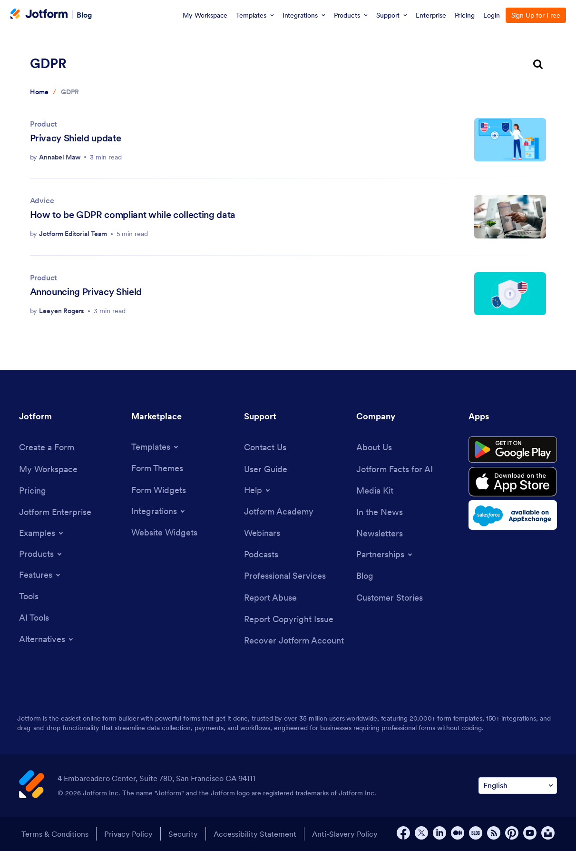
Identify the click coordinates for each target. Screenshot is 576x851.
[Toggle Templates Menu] (155, 446)
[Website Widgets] (164, 532)
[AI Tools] (34, 617)
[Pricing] (32, 490)
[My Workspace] (48, 469)
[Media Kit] (374, 490)
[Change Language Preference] (517, 785)
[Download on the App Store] (513, 481)
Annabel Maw (59, 157)
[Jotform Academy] (278, 511)
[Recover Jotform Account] (294, 640)
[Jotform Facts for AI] (394, 469)
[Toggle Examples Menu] (42, 533)
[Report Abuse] (270, 597)
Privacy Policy (128, 834)
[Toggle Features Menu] (40, 574)
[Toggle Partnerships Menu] (385, 554)
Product (44, 124)
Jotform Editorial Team (73, 233)
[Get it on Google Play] (513, 449)
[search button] (538, 65)
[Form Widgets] (158, 490)
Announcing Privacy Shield (86, 292)
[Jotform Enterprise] (55, 512)
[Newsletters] (379, 533)
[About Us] (374, 447)
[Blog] (364, 575)
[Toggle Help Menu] (258, 490)
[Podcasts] (261, 554)
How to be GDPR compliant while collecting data (132, 214)
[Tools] (29, 596)
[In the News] (379, 512)
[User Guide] (265, 469)
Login (491, 15)
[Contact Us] (265, 447)
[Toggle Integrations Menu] (158, 511)
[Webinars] (262, 533)
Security (183, 834)
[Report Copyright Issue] (288, 619)
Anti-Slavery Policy (345, 834)
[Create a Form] (46, 447)
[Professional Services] (285, 575)
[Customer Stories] (389, 597)
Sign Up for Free (535, 15)
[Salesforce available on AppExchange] (513, 515)
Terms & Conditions (54, 834)
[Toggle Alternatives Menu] (47, 639)
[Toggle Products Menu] (41, 554)
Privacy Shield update (75, 138)
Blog (84, 14)
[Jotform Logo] (39, 15)
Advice (42, 200)
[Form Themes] (157, 468)
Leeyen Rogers (61, 311)
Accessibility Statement (255, 834)
